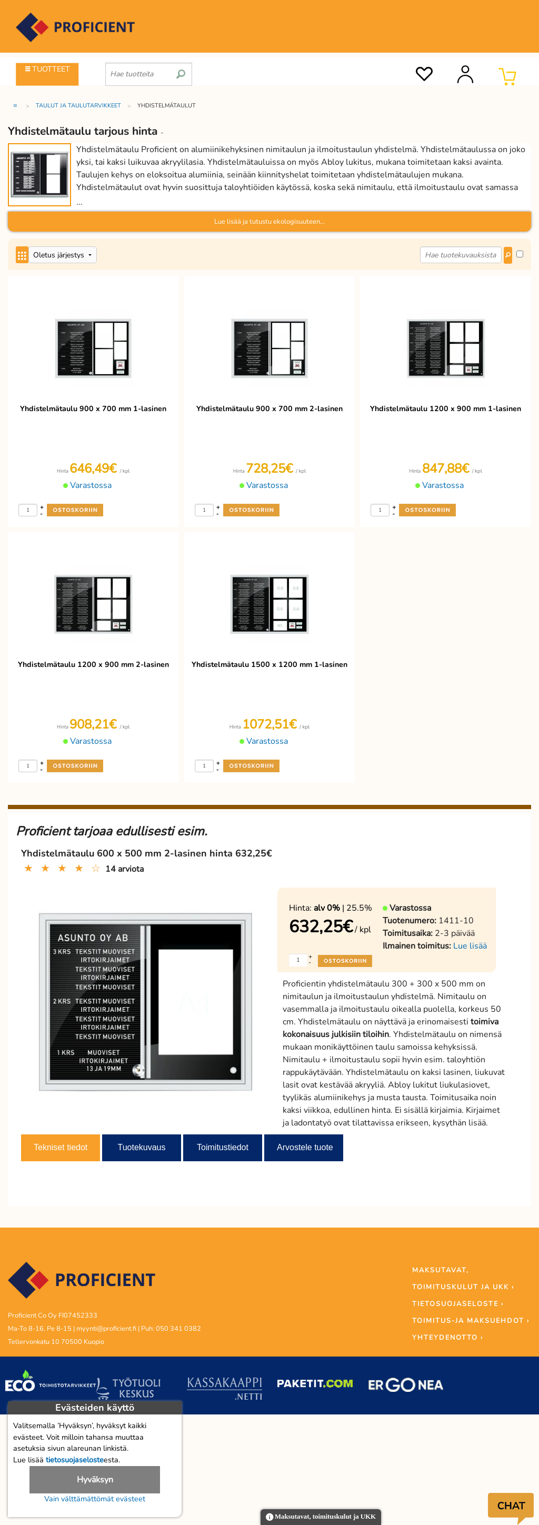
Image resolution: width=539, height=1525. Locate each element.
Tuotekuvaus (141, 1147)
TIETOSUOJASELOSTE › (458, 1304)
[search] (180, 70)
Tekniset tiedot (60, 1147)
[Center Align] (22, 254)
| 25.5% (343, 908)
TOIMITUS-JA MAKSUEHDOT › (471, 1320)
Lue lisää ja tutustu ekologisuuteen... (269, 221)
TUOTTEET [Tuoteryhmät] (47, 69)
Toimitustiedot (222, 1147)
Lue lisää (470, 946)
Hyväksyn (95, 1480)
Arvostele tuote (305, 1147)
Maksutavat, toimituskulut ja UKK (321, 1517)
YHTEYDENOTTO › (447, 1337)
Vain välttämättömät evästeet (94, 1498)
